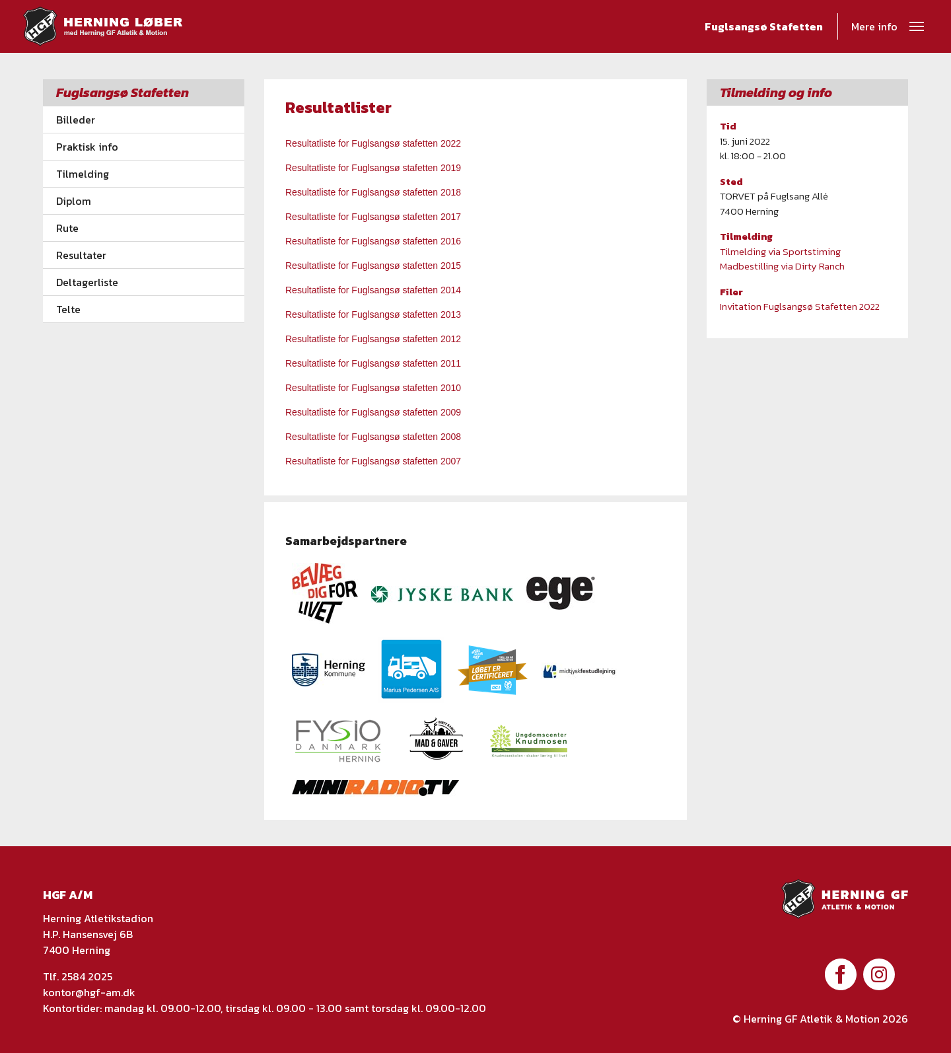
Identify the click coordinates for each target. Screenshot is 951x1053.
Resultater (81, 255)
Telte (68, 309)
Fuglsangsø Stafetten (763, 29)
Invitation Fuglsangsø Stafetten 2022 (800, 306)
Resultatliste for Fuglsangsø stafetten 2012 (373, 339)
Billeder (75, 119)
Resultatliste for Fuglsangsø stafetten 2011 (373, 363)
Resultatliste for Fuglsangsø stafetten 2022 (373, 143)
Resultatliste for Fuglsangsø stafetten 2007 (373, 461)
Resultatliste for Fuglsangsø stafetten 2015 (374, 265)
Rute (67, 228)
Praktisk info (87, 147)
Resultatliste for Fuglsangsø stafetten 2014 (373, 290)
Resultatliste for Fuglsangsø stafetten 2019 (373, 168)
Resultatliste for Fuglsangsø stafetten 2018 (374, 192)
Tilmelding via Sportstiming (780, 251)
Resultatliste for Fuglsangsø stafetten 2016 (373, 241)
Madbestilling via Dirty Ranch (783, 265)
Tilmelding (82, 174)
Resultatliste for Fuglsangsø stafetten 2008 (373, 436)
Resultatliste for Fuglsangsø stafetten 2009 (373, 412)
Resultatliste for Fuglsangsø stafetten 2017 (373, 216)
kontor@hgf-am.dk (89, 992)
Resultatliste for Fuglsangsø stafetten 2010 (373, 387)
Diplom (73, 201)
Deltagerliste (87, 282)
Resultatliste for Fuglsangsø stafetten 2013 (373, 314)
